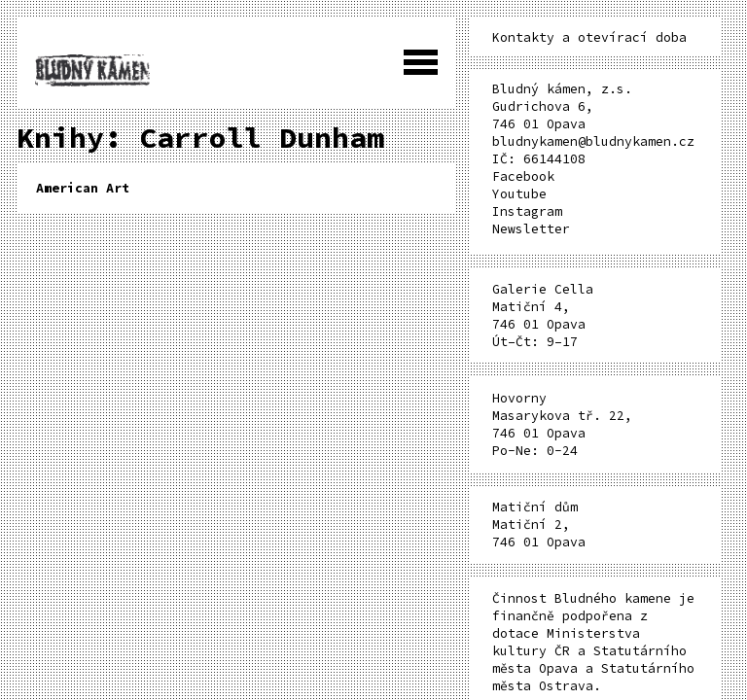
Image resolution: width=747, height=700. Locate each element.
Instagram (527, 211)
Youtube (519, 194)
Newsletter (531, 229)
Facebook (523, 176)
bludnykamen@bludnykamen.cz (593, 141)
